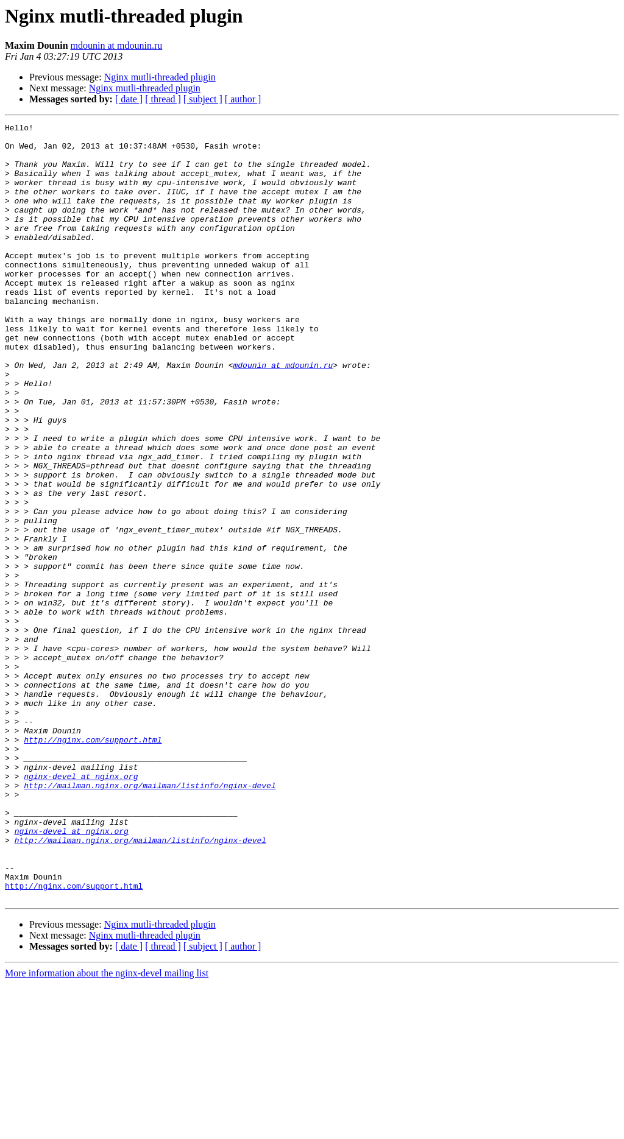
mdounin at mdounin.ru (117, 45)
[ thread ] (163, 99)
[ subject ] (202, 99)
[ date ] (129, 99)
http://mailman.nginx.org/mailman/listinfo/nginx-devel (149, 918)
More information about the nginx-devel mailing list (106, 1128)
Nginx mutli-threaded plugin (160, 77)
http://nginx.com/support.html (92, 863)
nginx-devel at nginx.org (81, 907)
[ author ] (243, 99)
